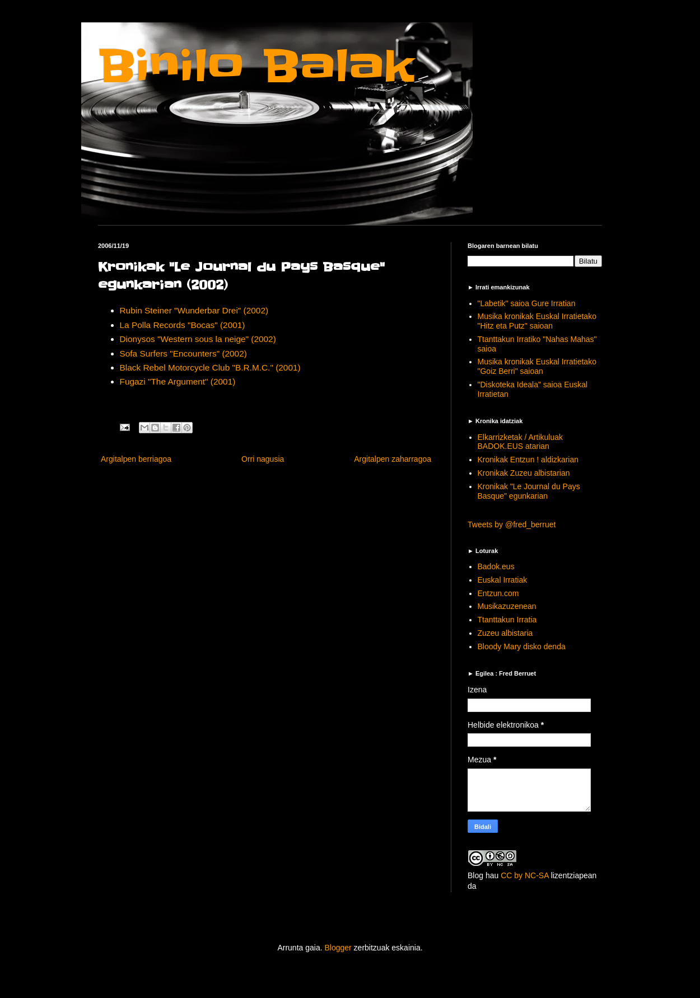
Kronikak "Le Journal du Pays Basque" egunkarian (529, 491)
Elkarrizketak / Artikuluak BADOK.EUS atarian (520, 442)
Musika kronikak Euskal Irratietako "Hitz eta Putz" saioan (537, 321)
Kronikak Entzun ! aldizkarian (528, 459)
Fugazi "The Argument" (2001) (178, 381)
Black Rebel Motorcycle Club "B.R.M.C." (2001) (210, 367)
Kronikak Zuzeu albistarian (524, 472)
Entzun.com (498, 593)
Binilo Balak (256, 66)
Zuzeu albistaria (505, 633)
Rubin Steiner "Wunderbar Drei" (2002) (194, 310)
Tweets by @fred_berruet (512, 524)
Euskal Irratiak (503, 579)
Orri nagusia (262, 459)
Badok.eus (496, 566)
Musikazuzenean (507, 606)
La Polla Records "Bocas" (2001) (182, 325)
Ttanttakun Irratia (507, 619)
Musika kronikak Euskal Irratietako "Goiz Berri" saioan (537, 366)
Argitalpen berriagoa (136, 459)
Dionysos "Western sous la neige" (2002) (198, 339)
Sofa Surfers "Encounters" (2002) (183, 353)
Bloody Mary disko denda (522, 646)
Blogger (337, 947)
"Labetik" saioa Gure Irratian (527, 303)
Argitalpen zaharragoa (392, 459)
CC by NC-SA (525, 875)
